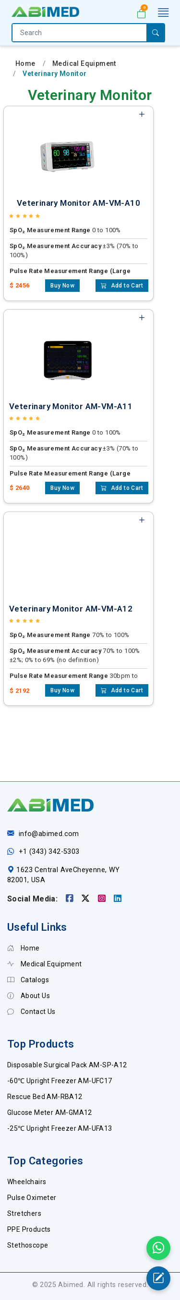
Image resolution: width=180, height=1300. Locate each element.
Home (25, 63)
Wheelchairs (26, 1182)
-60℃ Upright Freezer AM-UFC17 (59, 1081)
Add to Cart (122, 285)
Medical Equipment (84, 63)
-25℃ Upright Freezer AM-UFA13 (59, 1128)
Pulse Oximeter (32, 1197)
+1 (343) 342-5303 (49, 852)
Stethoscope (27, 1245)
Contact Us (31, 1011)
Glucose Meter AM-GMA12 (49, 1112)
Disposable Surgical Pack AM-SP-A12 (67, 1065)
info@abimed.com (49, 834)
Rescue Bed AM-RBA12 (45, 1096)
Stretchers (24, 1213)
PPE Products (29, 1229)
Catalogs (28, 980)
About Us (28, 996)
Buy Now (62, 285)
